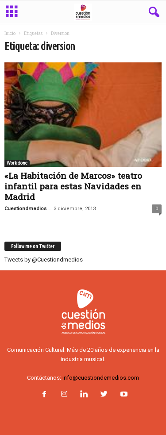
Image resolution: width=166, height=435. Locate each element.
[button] (152, 12)
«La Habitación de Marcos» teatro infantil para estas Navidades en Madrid (73, 186)
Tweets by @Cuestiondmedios (43, 259)
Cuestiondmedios (25, 209)
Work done (17, 163)
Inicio (9, 33)
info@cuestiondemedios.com (100, 377)
